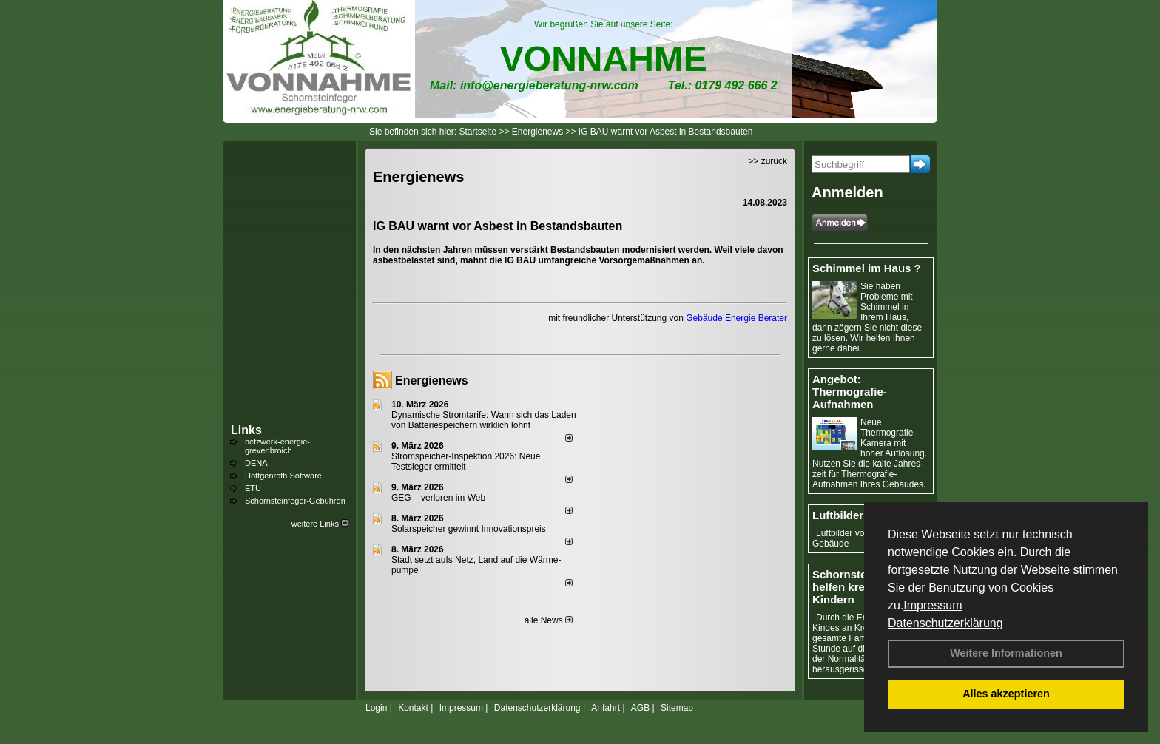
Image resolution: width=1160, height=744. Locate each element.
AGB (640, 708)
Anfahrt (605, 708)
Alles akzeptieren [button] (1006, 694)
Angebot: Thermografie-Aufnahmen (849, 391)
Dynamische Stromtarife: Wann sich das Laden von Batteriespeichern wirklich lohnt (483, 420)
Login (376, 708)
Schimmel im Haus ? (866, 268)
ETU (253, 488)
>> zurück (767, 161)
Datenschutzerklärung (945, 623)
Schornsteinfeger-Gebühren (295, 500)
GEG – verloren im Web (438, 498)
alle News (549, 620)
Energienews (431, 380)
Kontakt (413, 708)
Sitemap (677, 708)
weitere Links (319, 523)
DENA (256, 463)
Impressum (932, 605)
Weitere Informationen (1006, 653)
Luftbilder (837, 515)
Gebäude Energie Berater (736, 318)
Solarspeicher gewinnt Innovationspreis (468, 529)
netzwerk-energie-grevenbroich (277, 446)
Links (246, 430)
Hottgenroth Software (283, 475)
